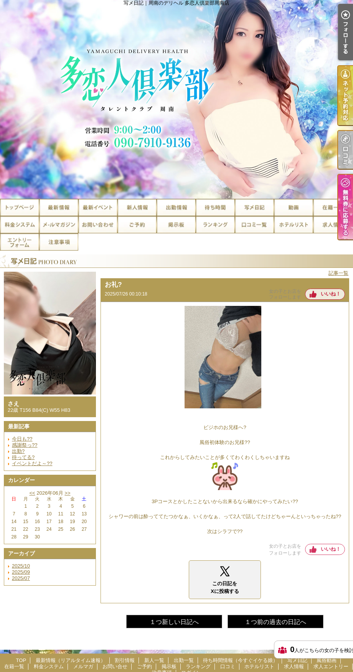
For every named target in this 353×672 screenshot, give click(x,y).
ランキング (215, 224)
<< (32, 493)
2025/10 (21, 566)
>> (67, 493)
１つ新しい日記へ (174, 622)
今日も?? (22, 439)
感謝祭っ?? (24, 445)
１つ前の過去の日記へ (275, 622)
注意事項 (58, 242)
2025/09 (21, 572)
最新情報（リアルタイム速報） (58, 207)
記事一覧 (338, 273)
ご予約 (137, 224)
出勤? (18, 451)
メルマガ (58, 224)
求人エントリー (19, 242)
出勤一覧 (176, 207)
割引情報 (97, 207)
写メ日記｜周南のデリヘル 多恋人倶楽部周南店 (176, 99)
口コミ (254, 224)
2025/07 (21, 578)
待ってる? (23, 457)
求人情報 (332, 224)
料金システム (19, 224)
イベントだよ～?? (32, 463)
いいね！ (331, 294)
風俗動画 (293, 207)
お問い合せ (97, 224)
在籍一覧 (332, 207)
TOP (19, 207)
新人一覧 (137, 207)
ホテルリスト (293, 224)
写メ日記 (254, 207)
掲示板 (176, 224)
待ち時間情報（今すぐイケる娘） (215, 207)
